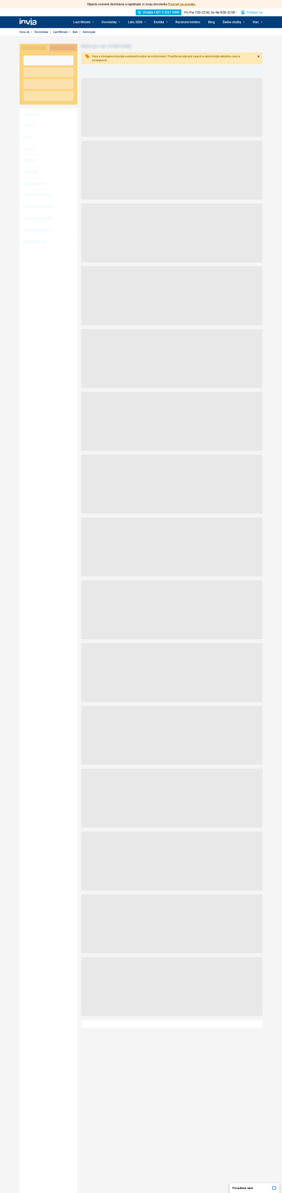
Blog (211, 22)
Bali (75, 32)
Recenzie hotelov (187, 22)
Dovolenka (41, 32)
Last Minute (60, 32)
